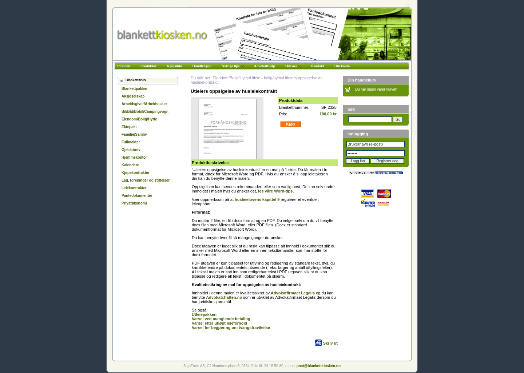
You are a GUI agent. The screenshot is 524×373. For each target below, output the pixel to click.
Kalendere (130, 165)
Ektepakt (129, 127)
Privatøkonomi (134, 203)
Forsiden (123, 66)
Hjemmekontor (134, 157)
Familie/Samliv (134, 134)
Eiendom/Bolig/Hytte (139, 119)
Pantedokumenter (137, 196)
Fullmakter (131, 142)
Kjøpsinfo (174, 66)
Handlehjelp (201, 66)
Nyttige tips (233, 66)
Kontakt (317, 66)
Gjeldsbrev (131, 150)
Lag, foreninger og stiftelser (146, 180)
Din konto (342, 66)
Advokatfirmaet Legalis (293, 293)
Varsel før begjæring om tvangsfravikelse (231, 327)
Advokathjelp (264, 66)
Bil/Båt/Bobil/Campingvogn (145, 112)
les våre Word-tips (275, 191)
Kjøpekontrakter (136, 173)
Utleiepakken (204, 314)
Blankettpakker (135, 89)
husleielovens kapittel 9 (257, 199)
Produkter (148, 66)
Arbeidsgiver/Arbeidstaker (144, 104)
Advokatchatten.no (224, 297)
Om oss (293, 66)
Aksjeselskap (133, 96)
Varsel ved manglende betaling (221, 319)
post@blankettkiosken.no (319, 366)
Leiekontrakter (134, 188)
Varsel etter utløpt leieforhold (219, 323)
